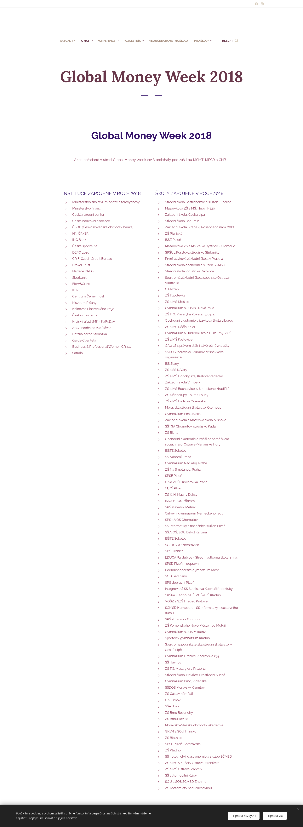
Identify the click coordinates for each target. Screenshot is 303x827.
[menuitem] (65, 41)
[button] (234, 41)
